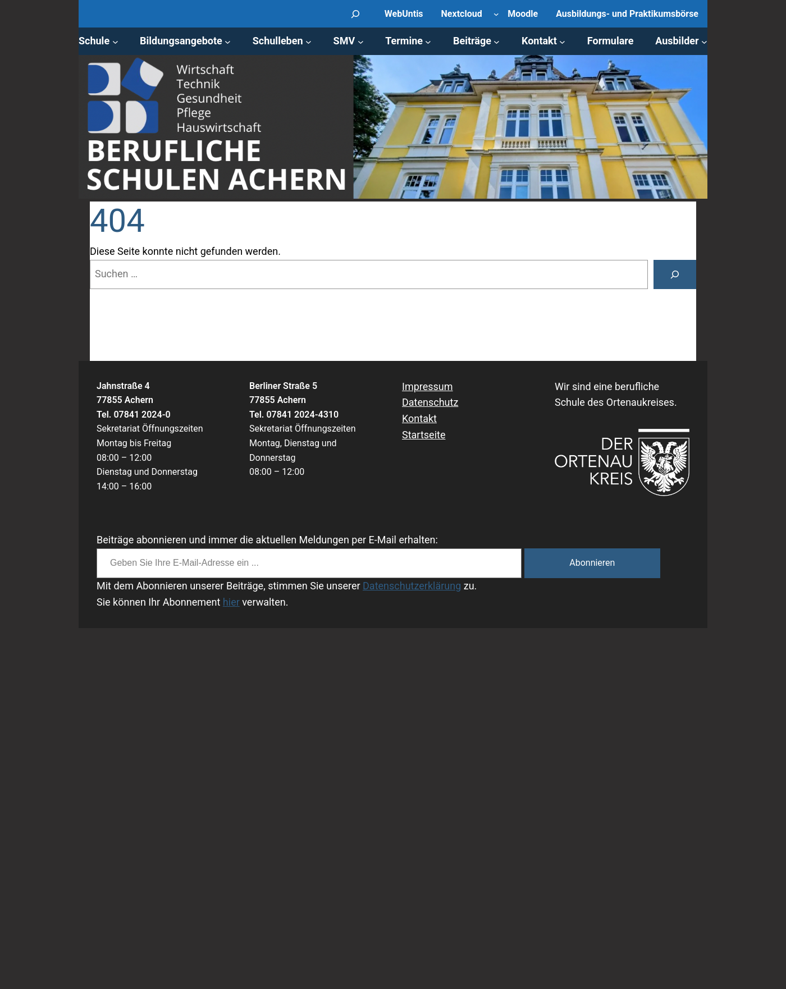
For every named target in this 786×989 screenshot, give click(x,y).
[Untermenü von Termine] (428, 41)
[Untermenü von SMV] (361, 41)
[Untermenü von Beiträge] (496, 41)
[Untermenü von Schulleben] (308, 41)
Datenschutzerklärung (412, 586)
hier (231, 602)
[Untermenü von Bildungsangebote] (228, 41)
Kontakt (419, 418)
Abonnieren (592, 562)
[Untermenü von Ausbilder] (704, 41)
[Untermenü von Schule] (115, 41)
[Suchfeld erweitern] (356, 14)
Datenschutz (430, 402)
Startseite (423, 435)
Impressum (427, 386)
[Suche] (675, 274)
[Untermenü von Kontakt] (562, 41)
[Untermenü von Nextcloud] (496, 14)
